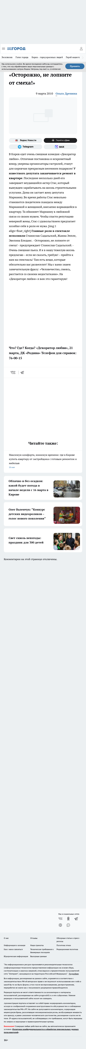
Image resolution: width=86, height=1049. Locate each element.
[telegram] (23, 372)
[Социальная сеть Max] (60, 146)
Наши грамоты (37, 945)
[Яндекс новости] (25, 140)
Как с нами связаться (13, 949)
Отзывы (33, 938)
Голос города (22, 57)
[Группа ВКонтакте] (60, 918)
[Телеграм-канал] (25, 146)
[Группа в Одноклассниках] (68, 918)
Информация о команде (14, 945)
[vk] (13, 372)
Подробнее (74, 974)
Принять (75, 66)
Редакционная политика (67, 949)
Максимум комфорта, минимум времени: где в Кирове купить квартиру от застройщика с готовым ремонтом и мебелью (43, 461)
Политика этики (64, 945)
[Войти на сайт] (81, 48)
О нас (6, 938)
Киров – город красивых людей (47, 57)
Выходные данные (38, 956)
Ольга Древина (66, 93)
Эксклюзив (7, 57)
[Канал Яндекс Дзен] (60, 140)
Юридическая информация (16, 956)
